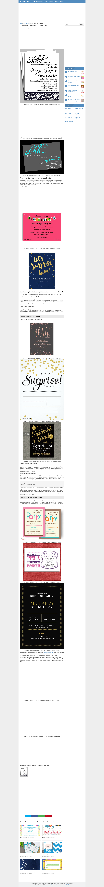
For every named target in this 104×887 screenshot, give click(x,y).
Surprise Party (24, 819)
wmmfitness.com (27, 1)
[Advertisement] (52, 13)
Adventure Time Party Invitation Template (50, 854)
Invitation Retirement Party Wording (27, 872)
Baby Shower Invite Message (74, 76)
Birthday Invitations (49, 1)
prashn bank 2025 (65, 884)
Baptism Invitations (79, 108)
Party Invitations (39, 1)
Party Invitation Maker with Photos (49, 872)
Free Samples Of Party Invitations (27, 837)
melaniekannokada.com (48, 652)
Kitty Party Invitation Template (48, 837)
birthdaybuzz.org (59, 884)
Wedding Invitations (59, 1)
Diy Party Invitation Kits (25, 854)
